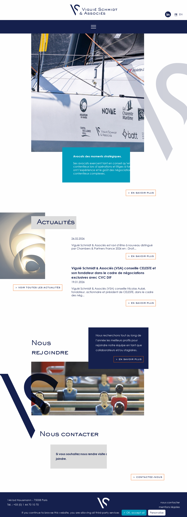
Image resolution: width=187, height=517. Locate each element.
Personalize (157, 512)
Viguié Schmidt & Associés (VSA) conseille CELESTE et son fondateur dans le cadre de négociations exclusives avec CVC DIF (113, 272)
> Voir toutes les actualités (37, 287)
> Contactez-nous (147, 477)
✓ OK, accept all (134, 512)
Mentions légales (169, 506)
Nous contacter (170, 502)
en (180, 14)
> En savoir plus (141, 193)
